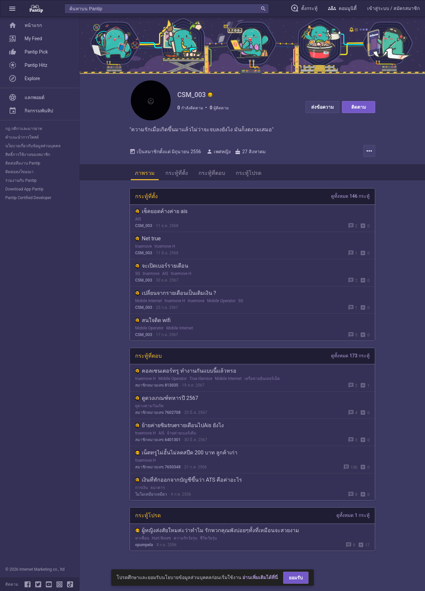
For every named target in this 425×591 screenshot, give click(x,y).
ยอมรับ (296, 577)
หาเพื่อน (142, 538)
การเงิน (141, 487)
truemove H (164, 246)
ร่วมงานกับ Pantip (21, 180)
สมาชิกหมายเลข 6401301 (158, 439)
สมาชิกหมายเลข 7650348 (158, 467)
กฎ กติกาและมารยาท (23, 128)
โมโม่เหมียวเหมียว (151, 494)
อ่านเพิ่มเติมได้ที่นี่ (260, 577)
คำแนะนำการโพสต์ (22, 137)
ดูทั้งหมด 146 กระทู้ (350, 196)
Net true (148, 238)
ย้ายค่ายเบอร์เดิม (181, 433)
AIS (138, 219)
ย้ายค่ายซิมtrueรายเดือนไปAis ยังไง (179, 425)
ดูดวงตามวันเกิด (149, 406)
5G (137, 273)
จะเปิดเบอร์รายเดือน (161, 266)
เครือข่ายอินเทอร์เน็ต (262, 378)
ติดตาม (358, 107)
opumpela (144, 544)
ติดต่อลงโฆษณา (19, 172)
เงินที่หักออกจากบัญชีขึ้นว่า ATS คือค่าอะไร (188, 480)
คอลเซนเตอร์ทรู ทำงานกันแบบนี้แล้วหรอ (185, 371)
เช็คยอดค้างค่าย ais (161, 211)
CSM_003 (143, 225)
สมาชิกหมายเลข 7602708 (158, 412)
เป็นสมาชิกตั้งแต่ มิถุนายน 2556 (165, 151)
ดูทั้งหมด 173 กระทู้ (350, 355)
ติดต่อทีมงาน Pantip (22, 163)
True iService (201, 378)
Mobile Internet (148, 300)
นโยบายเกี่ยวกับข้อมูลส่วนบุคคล (32, 146)
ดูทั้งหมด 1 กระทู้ (353, 515)
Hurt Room (161, 538)
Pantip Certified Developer (28, 197)
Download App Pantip (24, 189)
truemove (143, 246)
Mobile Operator (221, 300)
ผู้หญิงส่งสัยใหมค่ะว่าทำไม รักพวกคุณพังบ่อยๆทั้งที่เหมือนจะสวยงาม (217, 530)
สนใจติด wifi (153, 320)
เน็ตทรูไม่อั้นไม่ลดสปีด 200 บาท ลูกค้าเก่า (186, 452)
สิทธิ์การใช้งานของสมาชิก (27, 154)
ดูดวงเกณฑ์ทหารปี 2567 (166, 398)
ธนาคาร (157, 487)
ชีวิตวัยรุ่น (208, 538)
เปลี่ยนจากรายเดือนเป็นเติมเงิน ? (175, 293)
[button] (12, 8)
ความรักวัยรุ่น (185, 538)
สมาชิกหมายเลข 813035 (156, 385)
